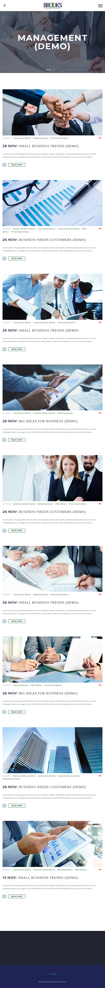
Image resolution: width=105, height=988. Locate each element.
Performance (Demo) (59, 138)
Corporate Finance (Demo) (69, 228)
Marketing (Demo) (40, 138)
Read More (16, 165)
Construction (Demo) (22, 138)
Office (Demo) (61, 504)
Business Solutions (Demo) (24, 228)
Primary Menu (100, 5)
